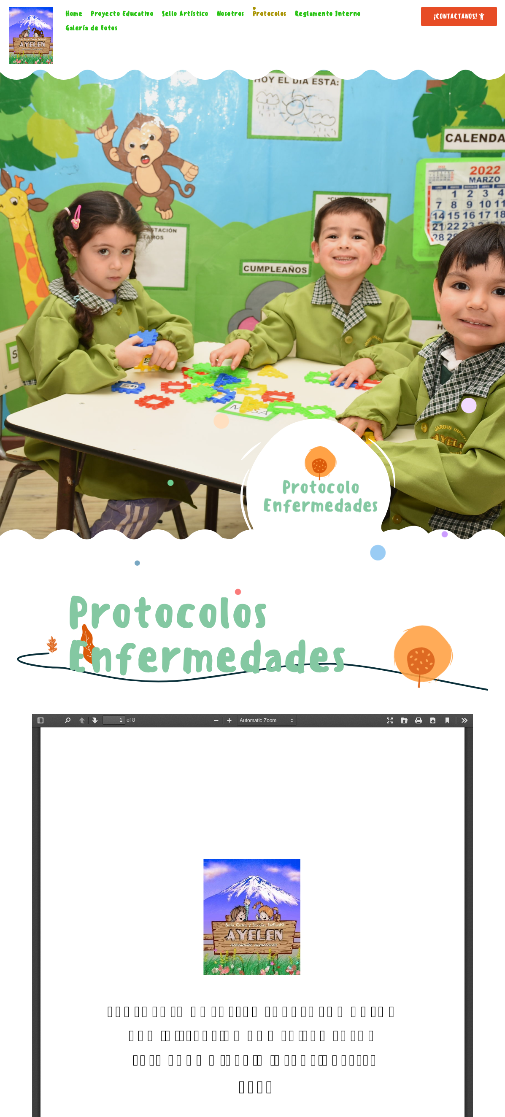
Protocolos (269, 14)
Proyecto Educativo (122, 14)
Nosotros (230, 14)
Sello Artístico (185, 14)
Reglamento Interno (328, 14)
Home (73, 14)
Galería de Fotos (91, 28)
